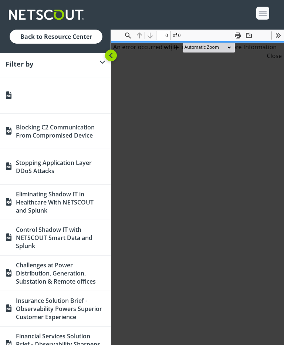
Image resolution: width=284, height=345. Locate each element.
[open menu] (262, 13)
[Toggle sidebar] (111, 55)
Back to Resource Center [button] (56, 37)
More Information (252, 47)
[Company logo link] (48, 15)
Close (274, 56)
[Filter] (55, 64)
